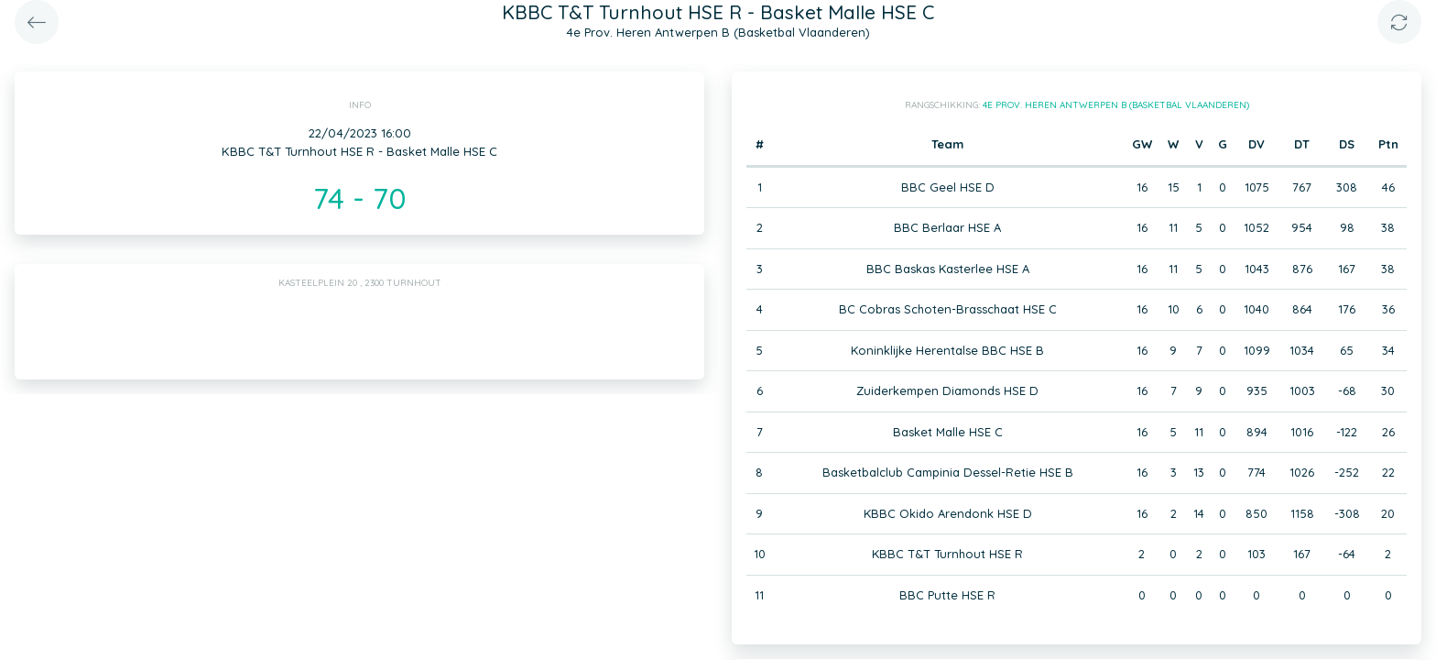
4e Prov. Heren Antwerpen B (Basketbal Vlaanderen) (1116, 105)
